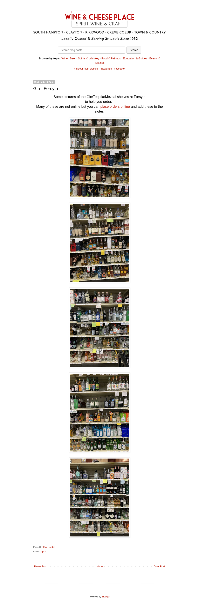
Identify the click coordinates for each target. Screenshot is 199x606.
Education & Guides (135, 58)
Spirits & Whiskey (88, 58)
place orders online (115, 106)
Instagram (106, 68)
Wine (64, 58)
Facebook (119, 68)
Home (100, 566)
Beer (73, 58)
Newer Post (40, 566)
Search (133, 50)
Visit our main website (86, 68)
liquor (43, 551)
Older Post (159, 566)
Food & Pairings (111, 58)
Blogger (106, 596)
